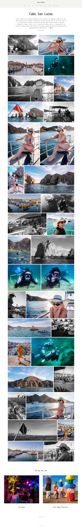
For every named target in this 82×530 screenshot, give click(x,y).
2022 (41, 5)
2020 (49, 5)
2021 (45, 5)
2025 (29, 5)
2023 (37, 5)
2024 (33, 5)
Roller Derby (55, 5)
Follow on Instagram (41, 525)
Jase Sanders (41, 2)
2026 (25, 5)
